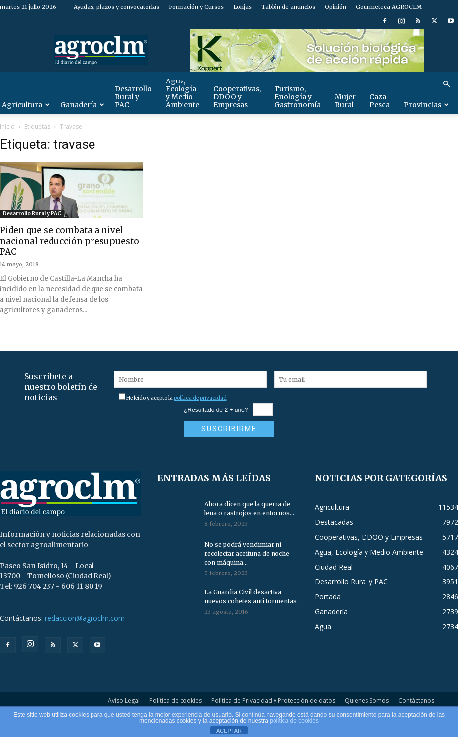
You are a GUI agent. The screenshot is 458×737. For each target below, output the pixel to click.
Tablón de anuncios (288, 6)
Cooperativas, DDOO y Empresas (237, 96)
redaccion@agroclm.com (85, 618)
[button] (446, 84)
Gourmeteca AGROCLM (389, 6)
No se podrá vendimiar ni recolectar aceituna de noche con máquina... (246, 553)
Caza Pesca (379, 100)
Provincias (426, 104)
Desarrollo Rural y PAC (133, 96)
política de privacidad (200, 398)
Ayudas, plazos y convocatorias (116, 6)
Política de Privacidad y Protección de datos (273, 700)
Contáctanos (416, 700)
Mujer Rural (345, 100)
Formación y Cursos (196, 6)
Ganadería (82, 104)
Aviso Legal (124, 700)
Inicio (7, 126)
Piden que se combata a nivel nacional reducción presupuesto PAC (69, 241)
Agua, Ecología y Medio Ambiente (182, 93)
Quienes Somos (367, 700)
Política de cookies (175, 700)
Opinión (335, 6)
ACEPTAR (229, 731)
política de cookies (294, 720)
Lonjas (242, 6)
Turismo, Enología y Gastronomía (298, 96)
